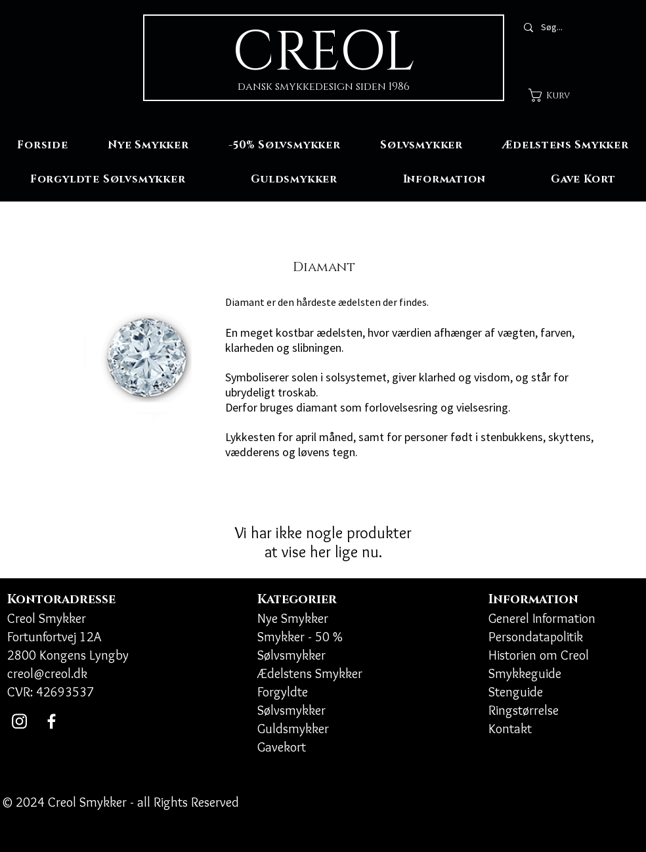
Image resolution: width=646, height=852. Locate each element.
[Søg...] (574, 27)
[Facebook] (51, 721)
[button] (557, 95)
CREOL (323, 53)
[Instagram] (19, 721)
